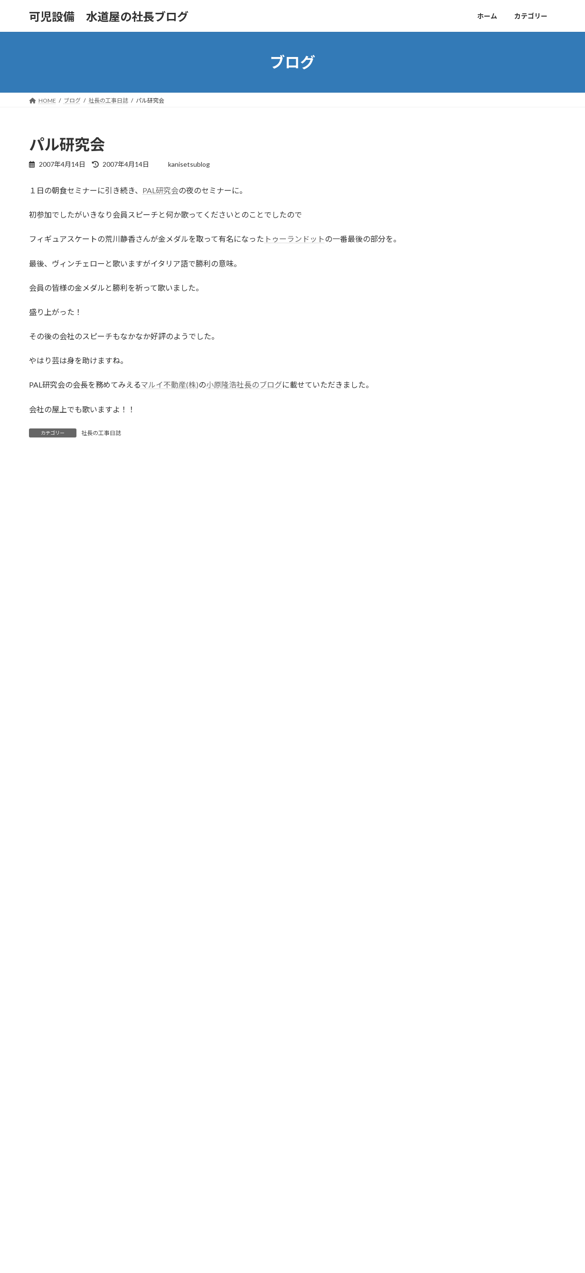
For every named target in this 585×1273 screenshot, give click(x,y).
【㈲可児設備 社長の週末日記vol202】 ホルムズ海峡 (467, 1105)
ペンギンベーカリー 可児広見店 (441, 1118)
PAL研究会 (160, 190)
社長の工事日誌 (101, 433)
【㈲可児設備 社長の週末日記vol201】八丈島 (458, 1130)
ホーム (46, 1033)
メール (45, 695)
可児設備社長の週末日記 (246, 1137)
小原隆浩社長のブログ (244, 384)
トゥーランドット (294, 238)
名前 (41, 645)
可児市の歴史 (232, 1120)
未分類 (223, 1170)
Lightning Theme (293, 1256)
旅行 (220, 1154)
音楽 (220, 1203)
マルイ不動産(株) (169, 384)
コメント (48, 517)
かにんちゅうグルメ (240, 1104)
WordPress (251, 1256)
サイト (40, 745)
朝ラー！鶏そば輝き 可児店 (435, 1092)
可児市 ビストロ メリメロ (435, 1143)
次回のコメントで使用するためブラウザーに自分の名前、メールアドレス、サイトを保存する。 (203, 794)
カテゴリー (88, 1033)
